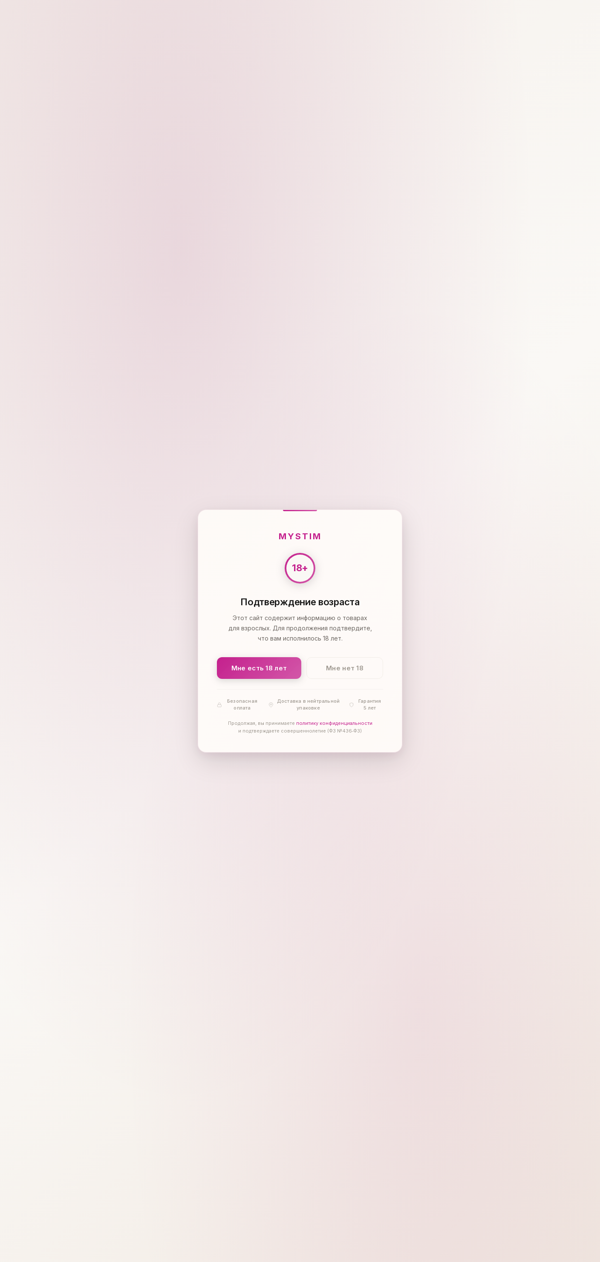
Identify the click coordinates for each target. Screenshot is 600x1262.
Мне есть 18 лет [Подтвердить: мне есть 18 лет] (259, 668)
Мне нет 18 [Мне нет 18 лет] (344, 668)
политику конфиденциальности (334, 724)
